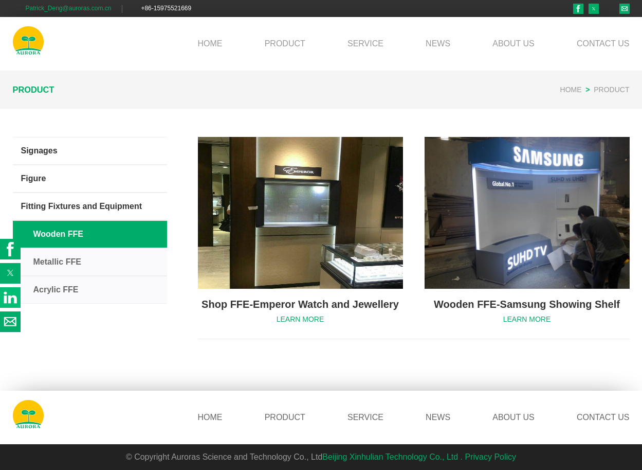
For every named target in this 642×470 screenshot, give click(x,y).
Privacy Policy (491, 456)
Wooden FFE (58, 234)
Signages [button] (39, 150)
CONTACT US (603, 43)
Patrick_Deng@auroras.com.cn (69, 8)
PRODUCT (285, 43)
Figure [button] (33, 178)
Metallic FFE (57, 261)
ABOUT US (513, 43)
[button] (594, 9)
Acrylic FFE (56, 289)
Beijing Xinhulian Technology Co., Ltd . (392, 456)
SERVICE (365, 43)
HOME (210, 43)
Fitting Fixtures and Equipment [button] (81, 206)
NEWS (438, 43)
